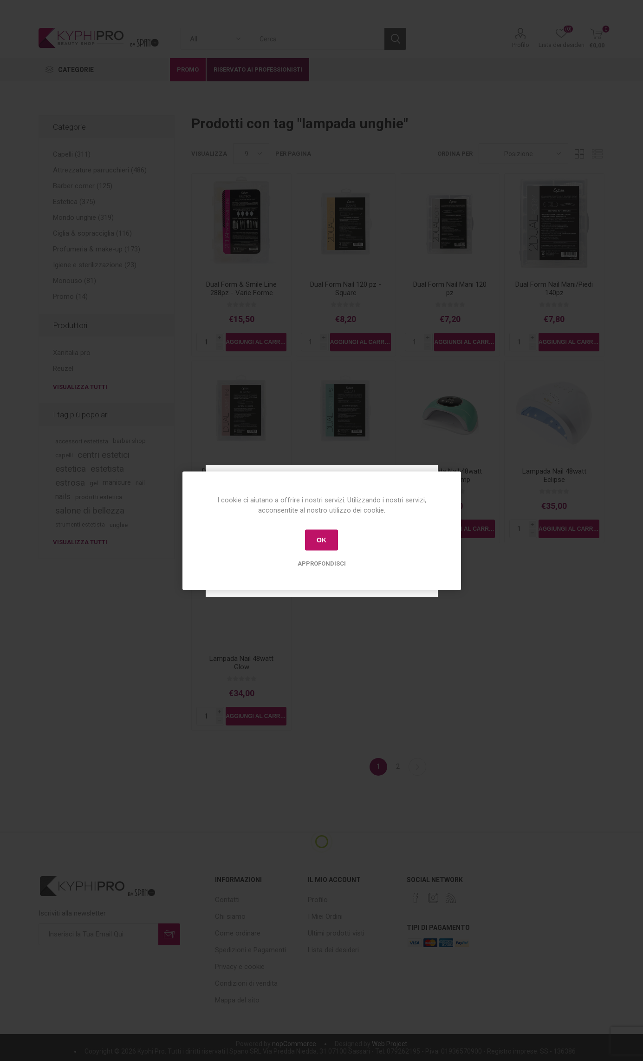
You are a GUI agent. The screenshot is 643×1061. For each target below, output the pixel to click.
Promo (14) (70, 296)
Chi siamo (230, 916)
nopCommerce (294, 1044)
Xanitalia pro (72, 353)
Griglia (580, 153)
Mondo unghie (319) (83, 217)
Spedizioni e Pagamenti (250, 950)
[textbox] (317, 39)
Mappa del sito (237, 1000)
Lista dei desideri (333, 950)
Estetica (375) (74, 202)
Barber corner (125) (82, 186)
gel (94, 483)
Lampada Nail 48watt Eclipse (554, 475)
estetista (107, 468)
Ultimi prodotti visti (336, 933)
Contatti (227, 900)
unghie (119, 524)
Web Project (389, 1044)
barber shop (129, 440)
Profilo (520, 44)
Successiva (417, 767)
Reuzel (63, 368)
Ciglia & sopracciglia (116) (92, 233)
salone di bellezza (89, 510)
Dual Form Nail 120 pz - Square (345, 288)
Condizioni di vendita (246, 983)
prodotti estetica (98, 497)
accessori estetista (81, 441)
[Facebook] (415, 897)
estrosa (70, 482)
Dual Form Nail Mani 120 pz (450, 288)
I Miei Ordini (325, 916)
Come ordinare (237, 933)
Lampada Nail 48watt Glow (241, 662)
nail (140, 482)
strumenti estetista (80, 524)
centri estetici (104, 454)
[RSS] (450, 897)
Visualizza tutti (80, 386)
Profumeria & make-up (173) (96, 249)
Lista (597, 153)
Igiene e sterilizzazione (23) (94, 265)
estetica (70, 468)
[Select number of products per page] (251, 153)
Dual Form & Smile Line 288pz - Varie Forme (241, 288)
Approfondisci (322, 563)
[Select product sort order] (523, 153)
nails (63, 496)
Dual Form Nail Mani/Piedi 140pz (554, 288)
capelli (64, 455)
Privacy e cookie (240, 966)
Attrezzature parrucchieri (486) (100, 170)
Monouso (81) (74, 281)
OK (321, 540)
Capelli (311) (72, 154)
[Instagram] (433, 897)
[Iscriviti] (98, 934)
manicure (117, 483)
